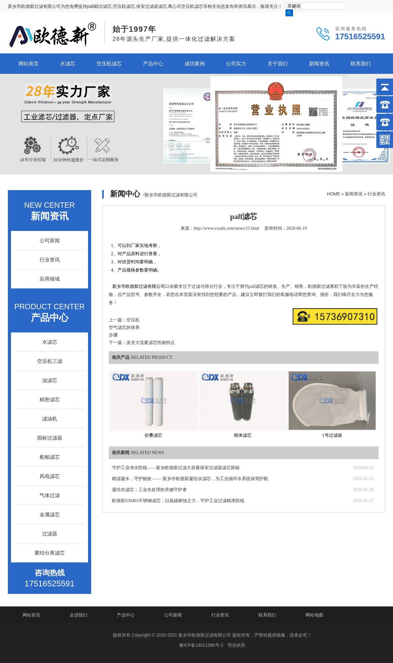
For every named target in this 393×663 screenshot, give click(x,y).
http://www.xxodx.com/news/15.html (226, 228)
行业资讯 (376, 193)
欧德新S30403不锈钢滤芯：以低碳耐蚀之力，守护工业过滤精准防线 (178, 500)
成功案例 (195, 63)
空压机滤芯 (109, 63)
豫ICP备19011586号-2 (201, 645)
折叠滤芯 (153, 435)
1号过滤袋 (332, 435)
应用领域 (50, 279)
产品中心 (153, 63)
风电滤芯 (50, 476)
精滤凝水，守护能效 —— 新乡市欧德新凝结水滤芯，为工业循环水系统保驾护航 (190, 478)
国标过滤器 (49, 438)
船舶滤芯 (50, 457)
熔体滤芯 (243, 435)
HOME (333, 193)
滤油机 (49, 418)
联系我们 (361, 63)
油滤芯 (49, 380)
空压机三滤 (49, 361)
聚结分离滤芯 (50, 553)
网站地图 (314, 614)
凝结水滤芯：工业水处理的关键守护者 (149, 489)
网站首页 (29, 63)
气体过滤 (50, 495)
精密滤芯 (50, 399)
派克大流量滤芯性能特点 (150, 342)
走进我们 (78, 614)
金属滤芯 (50, 514)
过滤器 (49, 533)
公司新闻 (50, 240)
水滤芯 (67, 63)
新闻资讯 (319, 63)
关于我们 (278, 63)
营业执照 (236, 645)
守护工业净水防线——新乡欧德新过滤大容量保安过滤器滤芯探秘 (176, 467)
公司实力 (236, 63)
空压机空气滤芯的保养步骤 (124, 327)
